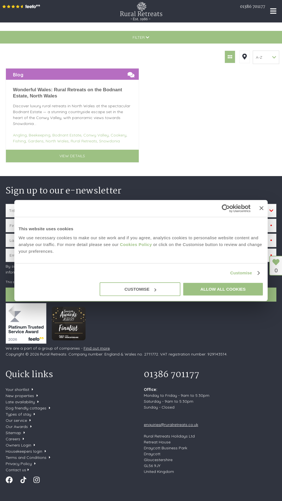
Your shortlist (17, 389)
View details (72, 155)
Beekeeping (39, 135)
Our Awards (17, 426)
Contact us (16, 469)
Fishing (19, 141)
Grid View (230, 57)
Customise (241, 272)
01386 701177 (252, 6)
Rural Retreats (141, 11)
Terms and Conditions (26, 457)
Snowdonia (109, 141)
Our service (16, 420)
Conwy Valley (96, 135)
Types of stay (18, 414)
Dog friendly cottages (26, 408)
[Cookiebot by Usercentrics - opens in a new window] (225, 208)
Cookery (118, 135)
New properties (20, 395)
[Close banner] (261, 208)
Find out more (97, 348)
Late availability (20, 401)
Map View (244, 57)
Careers (13, 438)
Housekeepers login (24, 451)
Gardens (36, 141)
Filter (141, 37)
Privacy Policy (19, 463)
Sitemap (13, 432)
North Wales (57, 141)
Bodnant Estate (66, 135)
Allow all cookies (223, 289)
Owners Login (18, 445)
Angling (20, 135)
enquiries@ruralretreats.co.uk (171, 424)
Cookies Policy (136, 244)
